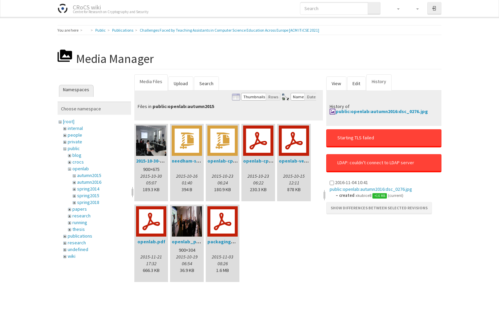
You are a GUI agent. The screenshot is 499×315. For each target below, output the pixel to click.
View (336, 83)
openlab (80, 169)
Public (100, 30)
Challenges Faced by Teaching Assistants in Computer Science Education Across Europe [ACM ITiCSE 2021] (229, 30)
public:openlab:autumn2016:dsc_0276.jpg (382, 111)
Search (206, 83)
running (79, 222)
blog (76, 155)
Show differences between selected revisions (379, 207)
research (81, 216)
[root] (68, 121)
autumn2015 (89, 175)
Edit (356, 83)
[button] (395, 8)
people (75, 135)
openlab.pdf (151, 242)
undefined (78, 249)
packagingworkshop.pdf (235, 242)
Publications (122, 30)
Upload (181, 83)
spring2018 (88, 202)
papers (79, 209)
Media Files (151, 81)
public (74, 148)
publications (80, 236)
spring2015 (88, 196)
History (379, 81)
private (75, 142)
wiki (71, 256)
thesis (78, 229)
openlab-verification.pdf (307, 161)
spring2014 (88, 189)
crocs (78, 162)
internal (75, 128)
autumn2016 (89, 182)
